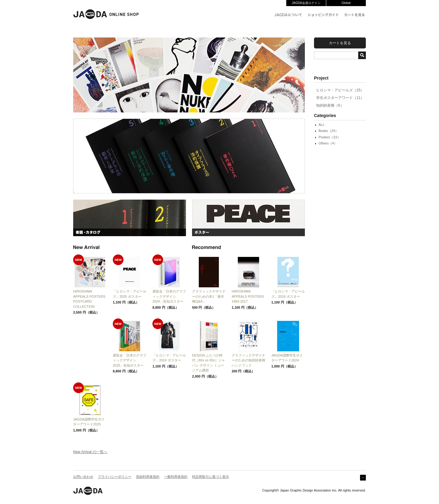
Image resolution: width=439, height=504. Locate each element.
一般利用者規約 (175, 476)
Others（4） (328, 143)
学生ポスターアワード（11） (340, 98)
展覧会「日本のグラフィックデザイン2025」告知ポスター (129, 360)
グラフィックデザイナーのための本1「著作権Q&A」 (209, 296)
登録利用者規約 (147, 476)
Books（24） (328, 131)
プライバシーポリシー (114, 476)
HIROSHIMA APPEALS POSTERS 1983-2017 (248, 296)
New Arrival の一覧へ (90, 452)
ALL (322, 124)
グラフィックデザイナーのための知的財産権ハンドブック (248, 360)
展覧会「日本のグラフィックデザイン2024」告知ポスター (169, 296)
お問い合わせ (83, 476)
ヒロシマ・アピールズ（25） (340, 90)
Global (346, 3)
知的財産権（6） (330, 105)
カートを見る (340, 43)
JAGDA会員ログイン (306, 3)
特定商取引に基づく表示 (210, 476)
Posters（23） (330, 137)
